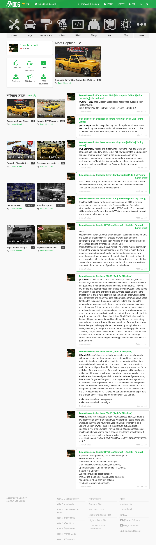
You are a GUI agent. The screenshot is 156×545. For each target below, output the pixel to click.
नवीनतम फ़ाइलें (95, 499)
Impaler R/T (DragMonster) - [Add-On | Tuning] (119, 225)
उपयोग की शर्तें (126, 509)
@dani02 (83, 417)
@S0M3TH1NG (86, 102)
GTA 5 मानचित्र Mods (66, 534)
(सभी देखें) (32, 95)
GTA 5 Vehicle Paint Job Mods (68, 511)
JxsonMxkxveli (29, 45)
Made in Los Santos (16, 501)
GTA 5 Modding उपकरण (68, 499)
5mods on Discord (130, 531)
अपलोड (108, 4)
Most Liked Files (96, 509)
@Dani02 (83, 279)
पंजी (132, 4)
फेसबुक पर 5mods (129, 525)
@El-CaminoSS (86, 149)
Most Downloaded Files (100, 515)
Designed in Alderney (17, 498)
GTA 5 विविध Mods (66, 539)
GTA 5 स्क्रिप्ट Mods (65, 523)
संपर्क (122, 499)
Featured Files (95, 504)
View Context (85, 112)
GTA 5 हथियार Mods (66, 518)
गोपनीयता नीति (126, 504)
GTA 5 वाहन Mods (65, 504)
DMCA (123, 515)
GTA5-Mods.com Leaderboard (97, 527)
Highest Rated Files (98, 520)
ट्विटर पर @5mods (130, 520)
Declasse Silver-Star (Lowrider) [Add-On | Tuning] (121, 175)
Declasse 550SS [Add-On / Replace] (114, 276)
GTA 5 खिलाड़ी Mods (66, 528)
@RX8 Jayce (85, 125)
